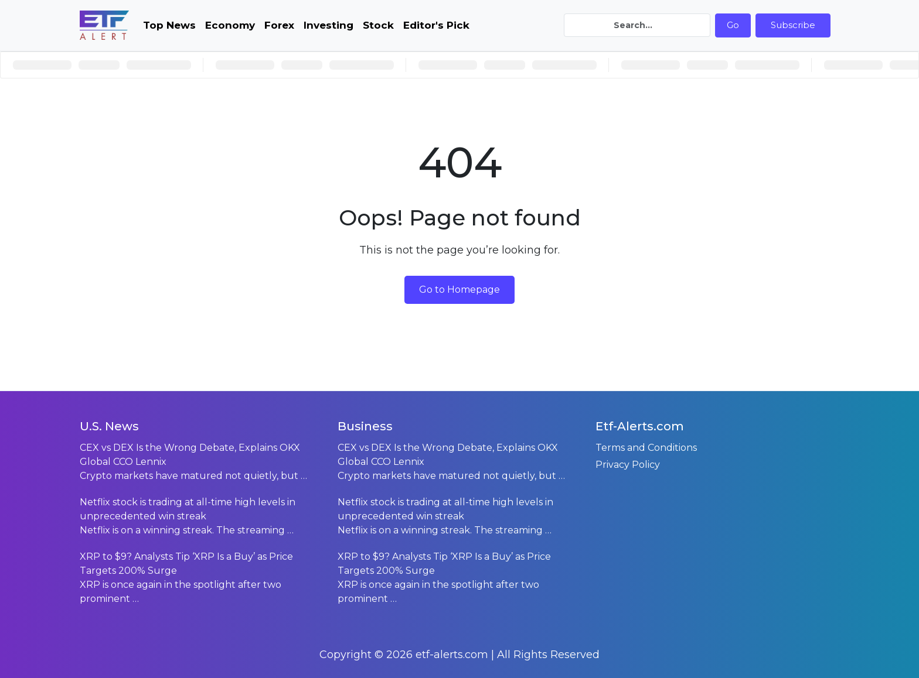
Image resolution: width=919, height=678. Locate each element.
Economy (230, 25)
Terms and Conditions (646, 447)
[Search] (637, 25)
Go (733, 24)
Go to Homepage (459, 289)
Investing (328, 25)
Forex (279, 25)
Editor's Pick (436, 25)
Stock (378, 25)
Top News (169, 25)
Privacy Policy (627, 464)
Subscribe (793, 24)
